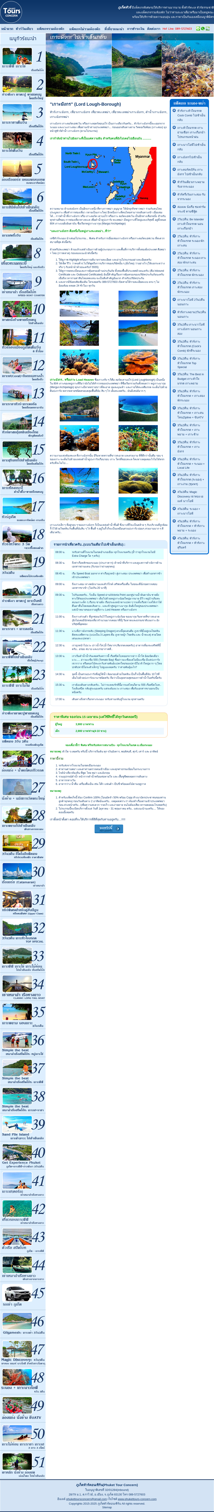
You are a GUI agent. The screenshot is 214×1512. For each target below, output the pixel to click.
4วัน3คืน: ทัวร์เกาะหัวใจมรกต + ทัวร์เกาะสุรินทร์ (191, 543)
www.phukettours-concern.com (137, 1499)
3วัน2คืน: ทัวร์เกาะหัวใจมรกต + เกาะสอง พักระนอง (191, 396)
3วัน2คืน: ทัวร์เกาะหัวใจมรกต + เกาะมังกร (188, 447)
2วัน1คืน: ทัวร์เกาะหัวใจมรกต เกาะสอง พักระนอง (189, 287)
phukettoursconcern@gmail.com (86, 1499)
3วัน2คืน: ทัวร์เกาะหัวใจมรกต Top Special (188, 363)
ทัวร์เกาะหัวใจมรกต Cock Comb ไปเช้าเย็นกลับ (191, 115)
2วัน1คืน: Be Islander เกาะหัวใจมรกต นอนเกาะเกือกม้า (190, 224)
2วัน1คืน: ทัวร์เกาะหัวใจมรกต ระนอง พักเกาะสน (190, 241)
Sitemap (107, 1507)
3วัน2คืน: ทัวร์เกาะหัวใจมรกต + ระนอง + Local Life (191, 463)
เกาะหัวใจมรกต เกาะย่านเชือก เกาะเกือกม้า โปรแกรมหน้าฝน (191, 132)
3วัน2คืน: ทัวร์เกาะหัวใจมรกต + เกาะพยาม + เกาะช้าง (188, 430)
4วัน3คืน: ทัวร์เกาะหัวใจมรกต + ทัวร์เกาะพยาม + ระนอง (191, 526)
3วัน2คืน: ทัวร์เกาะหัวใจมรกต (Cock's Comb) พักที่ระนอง (189, 346)
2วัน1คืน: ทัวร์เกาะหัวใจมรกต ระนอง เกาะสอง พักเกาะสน (191, 258)
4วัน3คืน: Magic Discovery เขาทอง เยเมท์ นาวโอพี (190, 496)
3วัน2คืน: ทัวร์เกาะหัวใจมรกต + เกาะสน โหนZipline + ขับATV (190, 413)
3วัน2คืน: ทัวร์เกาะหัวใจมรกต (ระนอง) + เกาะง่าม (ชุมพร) (190, 479)
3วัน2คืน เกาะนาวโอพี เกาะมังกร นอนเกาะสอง (191, 329)
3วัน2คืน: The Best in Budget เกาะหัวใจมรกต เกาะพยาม (190, 379)
